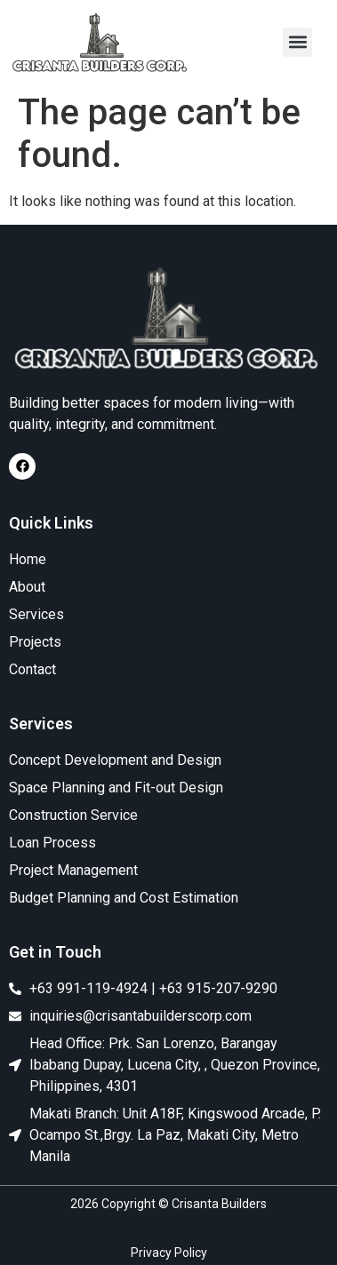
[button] (297, 42)
